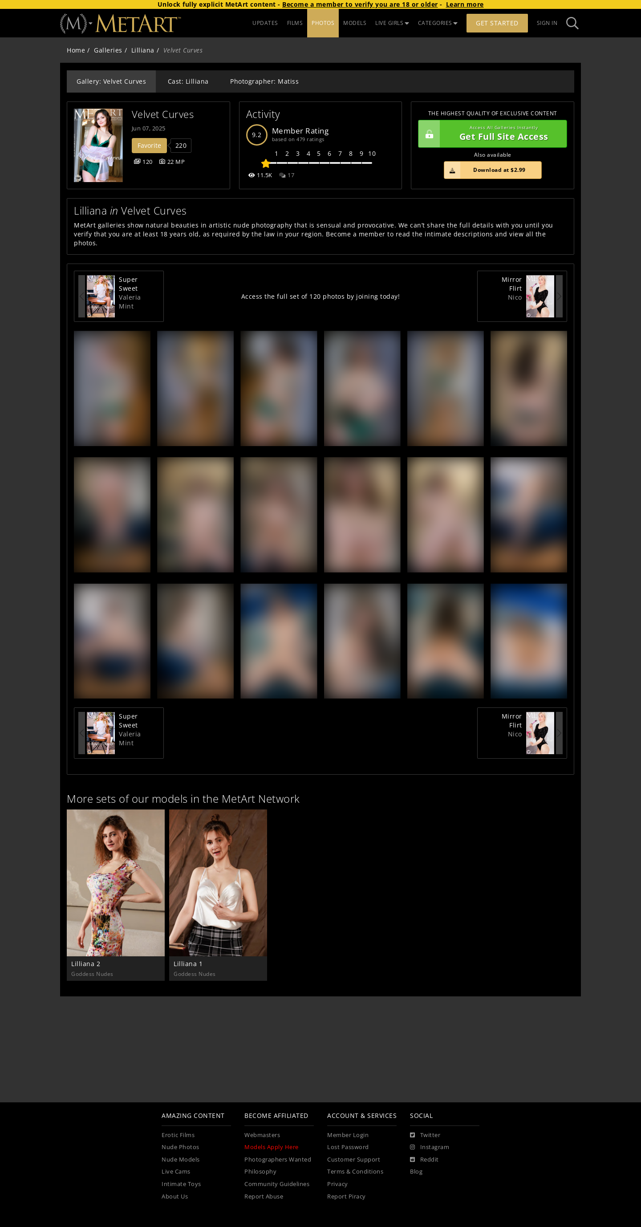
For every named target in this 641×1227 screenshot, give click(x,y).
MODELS (354, 23)
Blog (416, 1171)
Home (76, 50)
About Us (175, 1196)
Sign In (547, 23)
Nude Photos (180, 1147)
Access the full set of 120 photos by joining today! (320, 296)
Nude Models (181, 1159)
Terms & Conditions (355, 1171)
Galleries (108, 50)
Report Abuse (263, 1196)
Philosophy (260, 1171)
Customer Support (353, 1159)
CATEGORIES (438, 23)
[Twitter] (425, 1135)
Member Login (348, 1135)
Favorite (149, 145)
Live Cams (176, 1171)
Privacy (337, 1184)
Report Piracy (346, 1196)
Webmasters (262, 1135)
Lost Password (348, 1147)
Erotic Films (178, 1135)
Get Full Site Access (490, 134)
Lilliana (142, 50)
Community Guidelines (276, 1184)
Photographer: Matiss (264, 81)
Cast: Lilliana (188, 81)
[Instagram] (429, 1147)
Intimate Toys (181, 1184)
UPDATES (265, 23)
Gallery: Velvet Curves (111, 81)
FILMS (295, 23)
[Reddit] (424, 1160)
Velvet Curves (163, 114)
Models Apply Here (271, 1147)
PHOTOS (323, 23)
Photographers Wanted (277, 1159)
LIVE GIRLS (392, 23)
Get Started (497, 23)
